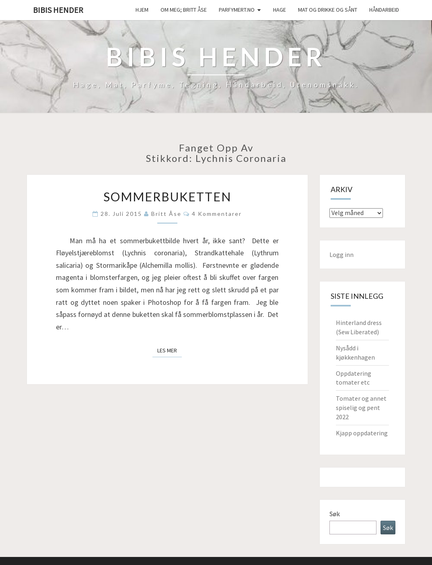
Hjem (142, 9)
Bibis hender (58, 10)
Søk (334, 514)
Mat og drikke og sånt (327, 9)
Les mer (169, 350)
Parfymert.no (237, 9)
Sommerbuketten (167, 196)
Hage (279, 9)
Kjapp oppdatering (362, 433)
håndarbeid (384, 9)
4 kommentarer (217, 213)
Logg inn (341, 254)
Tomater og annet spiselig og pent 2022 (361, 407)
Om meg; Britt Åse (183, 9)
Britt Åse (166, 213)
